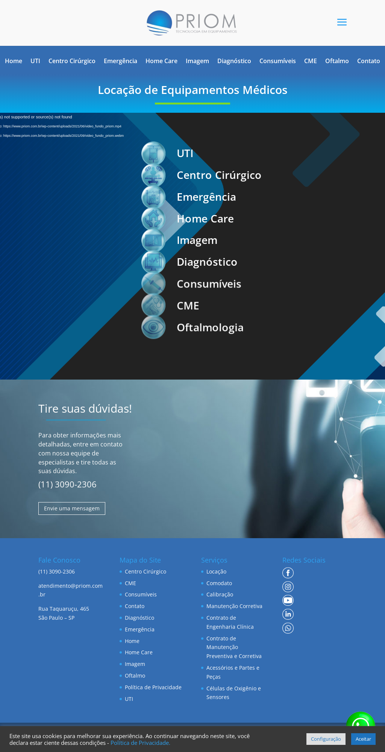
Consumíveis (277, 61)
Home (13, 61)
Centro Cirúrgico (72, 61)
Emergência (120, 61)
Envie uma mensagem (72, 508)
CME (310, 61)
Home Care (161, 61)
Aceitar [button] (363, 738)
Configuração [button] (326, 738)
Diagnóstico (234, 61)
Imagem (197, 61)
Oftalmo (337, 61)
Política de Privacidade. (140, 742)
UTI (35, 61)
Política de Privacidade (153, 687)
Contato (368, 61)
